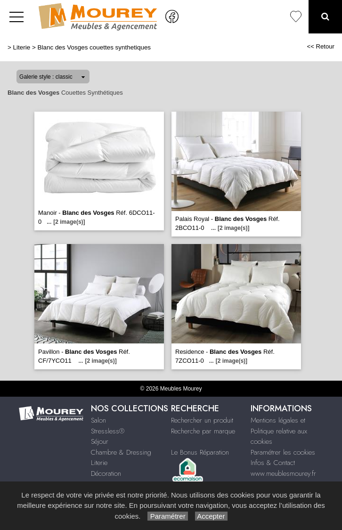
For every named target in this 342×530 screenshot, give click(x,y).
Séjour (99, 441)
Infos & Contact (273, 462)
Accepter (211, 516)
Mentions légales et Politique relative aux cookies (279, 431)
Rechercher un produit (202, 420)
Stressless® (107, 431)
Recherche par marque (203, 431)
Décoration (106, 473)
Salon (98, 420)
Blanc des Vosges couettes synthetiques (94, 47)
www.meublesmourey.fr (283, 473)
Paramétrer (167, 516)
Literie (22, 47)
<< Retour (320, 46)
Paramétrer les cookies (283, 452)
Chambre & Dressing (121, 452)
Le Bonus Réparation (200, 452)
